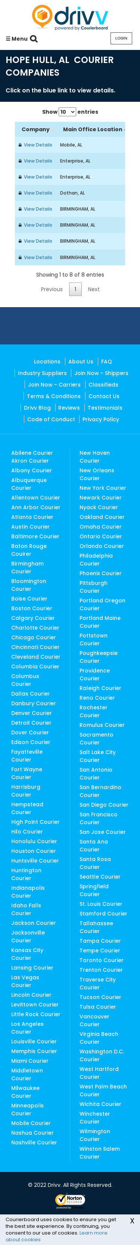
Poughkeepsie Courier (99, 657)
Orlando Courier (102, 546)
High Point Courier (35, 822)
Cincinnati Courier (35, 647)
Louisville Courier (34, 1041)
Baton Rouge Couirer (29, 550)
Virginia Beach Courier (99, 1038)
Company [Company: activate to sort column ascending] (36, 129)
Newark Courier (101, 497)
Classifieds (103, 384)
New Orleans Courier (97, 474)
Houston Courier (33, 851)
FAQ (106, 361)
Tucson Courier (100, 997)
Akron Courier (30, 460)
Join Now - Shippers (101, 373)
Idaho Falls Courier (26, 909)
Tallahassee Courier (96, 927)
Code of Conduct (51, 419)
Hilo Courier (27, 831)
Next (94, 289)
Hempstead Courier (27, 808)
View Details (37, 145)
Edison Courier (30, 742)
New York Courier (103, 488)
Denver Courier (31, 713)
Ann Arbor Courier (35, 507)
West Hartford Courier (99, 1073)
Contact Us (103, 396)
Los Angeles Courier (27, 1028)
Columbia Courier (35, 666)
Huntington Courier (26, 874)
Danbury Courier (33, 703)
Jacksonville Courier (28, 936)
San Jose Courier (103, 832)
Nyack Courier (99, 507)
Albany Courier (31, 470)
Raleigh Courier (100, 688)
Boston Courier (31, 608)
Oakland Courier (102, 517)
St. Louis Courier (101, 904)
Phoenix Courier (101, 573)
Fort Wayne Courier (26, 773)
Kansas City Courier (27, 954)
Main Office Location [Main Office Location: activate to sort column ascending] (92, 129)
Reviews (69, 408)
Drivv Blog (37, 408)
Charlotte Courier (35, 627)
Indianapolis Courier (28, 891)
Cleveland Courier (35, 657)
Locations (47, 361)
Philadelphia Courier (96, 559)
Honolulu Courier (34, 841)
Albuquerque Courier (29, 484)
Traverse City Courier (98, 983)
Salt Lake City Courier (98, 756)
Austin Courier (30, 526)
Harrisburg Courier (25, 790)
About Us (80, 361)
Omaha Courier (101, 526)
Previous (52, 289)
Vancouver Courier (94, 1020)
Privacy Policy (101, 419)
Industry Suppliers (42, 373)
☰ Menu (17, 38)
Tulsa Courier (98, 1007)
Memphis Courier (34, 1051)
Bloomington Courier (28, 585)
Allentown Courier (35, 497)
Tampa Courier (100, 941)
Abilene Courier (32, 453)
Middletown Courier (27, 1074)
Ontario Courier (101, 536)
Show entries (70, 111)
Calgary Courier (33, 618)
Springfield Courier (94, 890)
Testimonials (105, 408)
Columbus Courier (25, 680)
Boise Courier (29, 598)
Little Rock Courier (35, 1014)
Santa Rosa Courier (95, 863)
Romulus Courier (102, 725)
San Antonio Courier (96, 773)
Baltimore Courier (35, 536)
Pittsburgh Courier (94, 587)
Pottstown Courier (94, 639)
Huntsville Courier (35, 860)
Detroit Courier (31, 722)
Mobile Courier (31, 1123)
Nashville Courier (34, 1142)
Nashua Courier (32, 1133)
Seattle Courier (100, 876)
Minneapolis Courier (27, 1109)
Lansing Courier (32, 967)
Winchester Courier (95, 1117)
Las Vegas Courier (25, 981)
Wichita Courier (100, 1104)
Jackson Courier (33, 923)
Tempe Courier (100, 950)
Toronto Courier (102, 960)
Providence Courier (95, 674)
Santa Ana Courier (94, 845)
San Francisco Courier (99, 818)
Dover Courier (30, 732)
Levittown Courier (35, 1004)
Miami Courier (30, 1061)
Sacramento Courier (96, 738)
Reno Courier (97, 698)
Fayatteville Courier (27, 755)
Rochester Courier (94, 711)
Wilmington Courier (95, 1135)
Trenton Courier (101, 970)
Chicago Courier (33, 637)
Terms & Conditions (54, 396)
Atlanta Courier (32, 517)
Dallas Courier (30, 693)
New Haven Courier (95, 456)
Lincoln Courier (31, 995)
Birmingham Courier (27, 567)
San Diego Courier (104, 805)
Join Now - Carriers (54, 384)
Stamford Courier (103, 913)
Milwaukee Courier (25, 1092)
